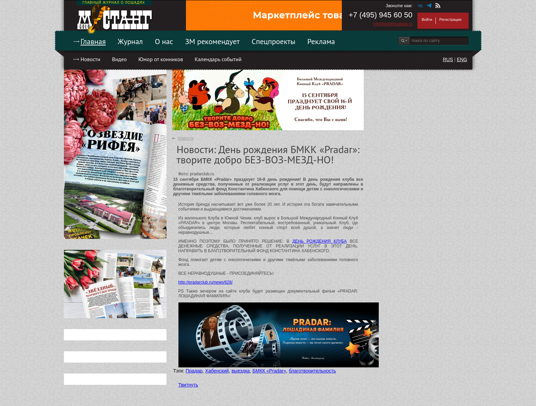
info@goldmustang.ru (392, 24)
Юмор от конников (160, 59)
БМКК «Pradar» (269, 371)
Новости (90, 59)
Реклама (321, 41)
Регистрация (450, 19)
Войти (427, 19)
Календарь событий (218, 59)
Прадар (194, 371)
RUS (448, 59)
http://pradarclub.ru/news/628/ (205, 282)
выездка (240, 371)
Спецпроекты (273, 41)
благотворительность (312, 371)
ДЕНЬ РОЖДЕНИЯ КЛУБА (319, 241)
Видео (119, 59)
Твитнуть (188, 385)
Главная (93, 41)
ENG (462, 59)
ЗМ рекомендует (212, 41)
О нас (164, 41)
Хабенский (217, 371)
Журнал (130, 41)
